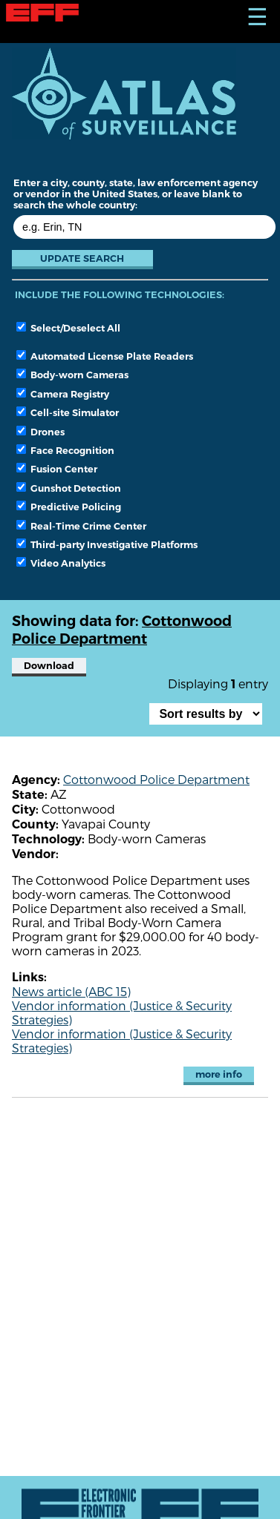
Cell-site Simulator (67, 412)
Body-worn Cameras (72, 374)
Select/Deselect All (68, 328)
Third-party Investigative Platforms (107, 544)
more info (218, 1074)
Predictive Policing (68, 507)
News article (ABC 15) (71, 991)
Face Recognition (65, 450)
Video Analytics (60, 563)
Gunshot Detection (68, 488)
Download (49, 665)
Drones (40, 432)
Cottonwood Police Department (156, 779)
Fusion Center (56, 469)
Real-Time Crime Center (81, 526)
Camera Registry (62, 394)
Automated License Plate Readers (104, 356)
